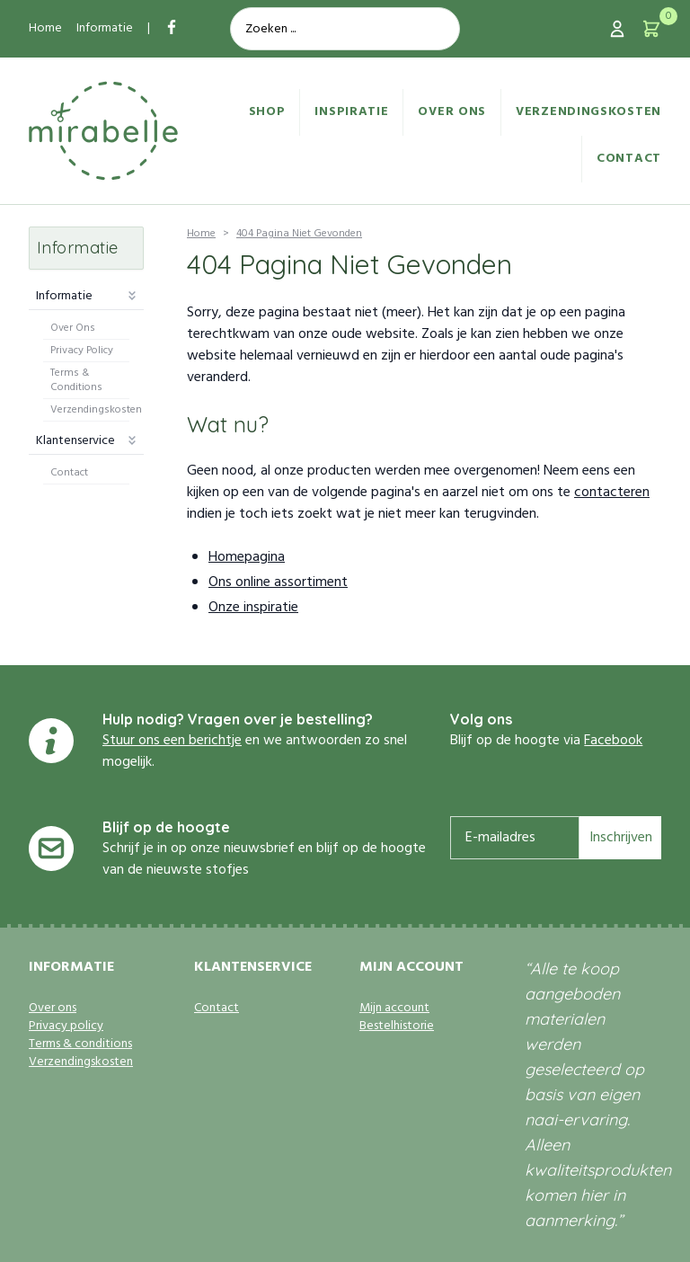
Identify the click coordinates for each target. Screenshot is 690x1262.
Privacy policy (66, 1026)
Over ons (452, 112)
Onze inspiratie (253, 607)
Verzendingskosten (588, 112)
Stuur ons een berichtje (172, 740)
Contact (629, 158)
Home (45, 28)
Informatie (104, 28)
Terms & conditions (80, 1044)
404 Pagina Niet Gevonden (299, 234)
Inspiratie (351, 112)
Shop (267, 112)
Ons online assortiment (278, 582)
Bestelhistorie (396, 1026)
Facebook (613, 740)
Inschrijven (620, 837)
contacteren (612, 492)
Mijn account (394, 1009)
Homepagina (246, 557)
